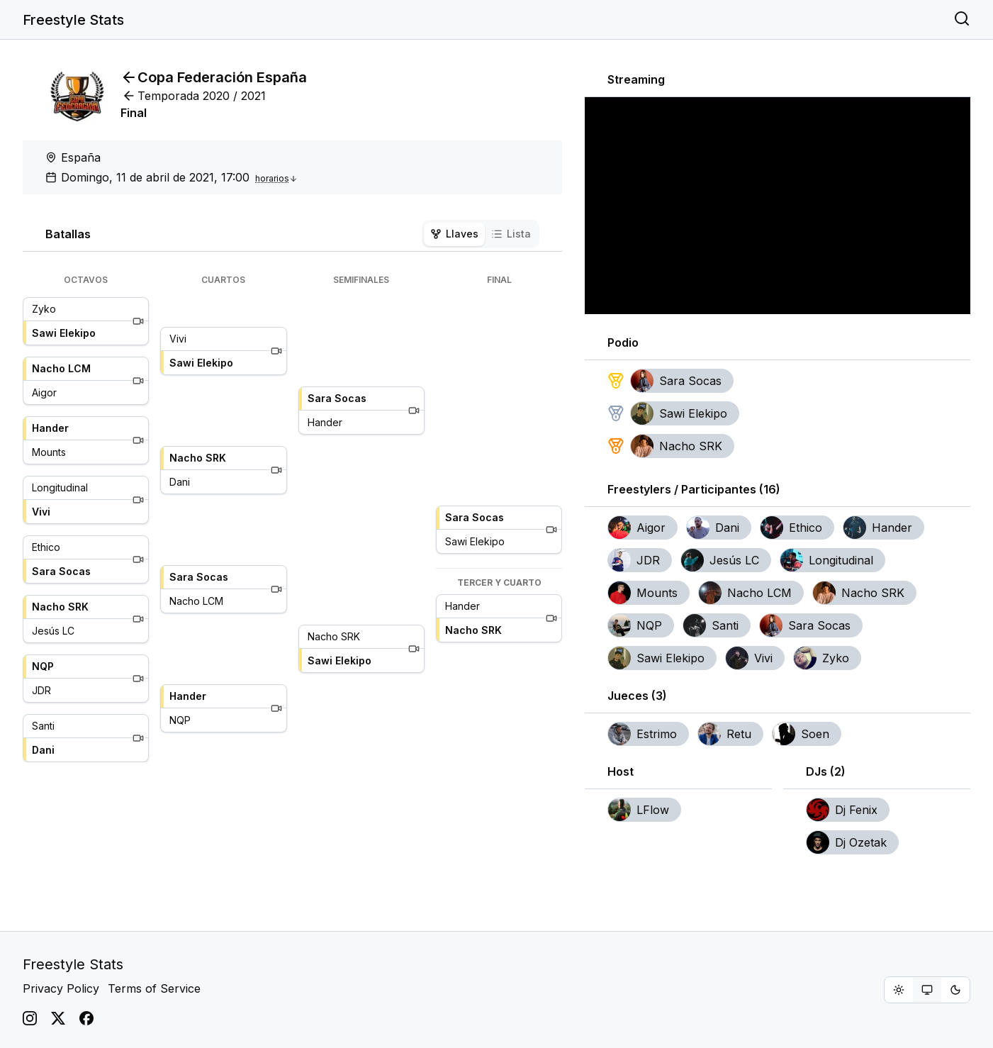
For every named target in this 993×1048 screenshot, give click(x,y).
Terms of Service (154, 988)
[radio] (899, 990)
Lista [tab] (511, 234)
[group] (927, 989)
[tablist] (480, 234)
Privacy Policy (61, 988)
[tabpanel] (292, 518)
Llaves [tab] (454, 234)
